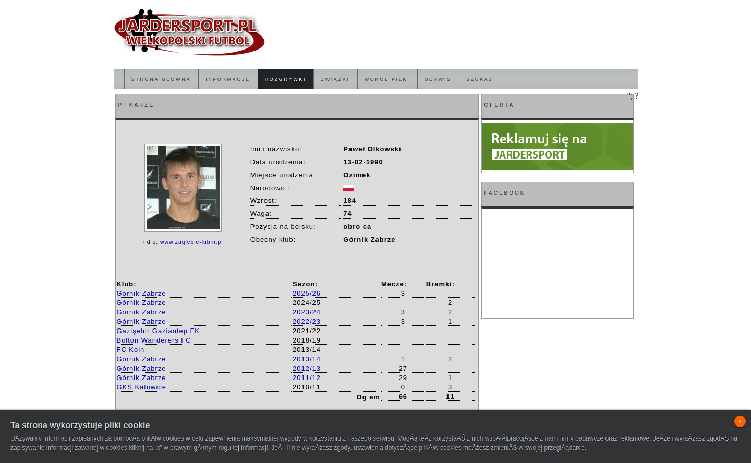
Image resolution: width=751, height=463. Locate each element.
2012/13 (307, 368)
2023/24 (307, 312)
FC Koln (131, 350)
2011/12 (307, 378)
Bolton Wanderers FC (154, 340)
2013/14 (307, 359)
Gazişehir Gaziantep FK (158, 331)
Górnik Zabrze (141, 293)
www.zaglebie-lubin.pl (191, 242)
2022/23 (307, 321)
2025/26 (307, 293)
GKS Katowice (142, 387)
